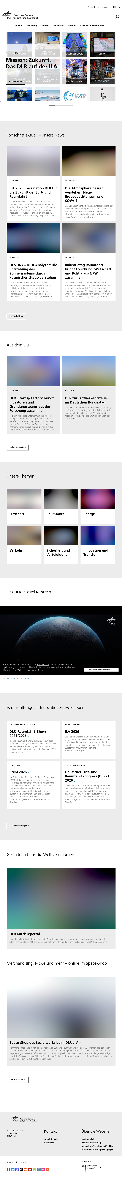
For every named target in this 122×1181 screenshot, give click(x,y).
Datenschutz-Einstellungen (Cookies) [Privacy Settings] (97, 1146)
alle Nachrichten (16, 316)
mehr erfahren (15, 81)
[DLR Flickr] (43, 1170)
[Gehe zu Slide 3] (64, 105)
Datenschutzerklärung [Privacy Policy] (91, 1142)
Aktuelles (59, 25)
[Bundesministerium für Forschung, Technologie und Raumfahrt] (93, 1174)
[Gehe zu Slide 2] (58, 105)
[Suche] (117, 17)
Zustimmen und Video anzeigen (101, 670)
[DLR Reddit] (25, 1170)
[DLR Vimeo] (34, 1170)
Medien (72, 25)
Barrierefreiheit (102, 7)
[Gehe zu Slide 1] (52, 105)
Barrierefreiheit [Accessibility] (88, 1139)
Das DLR (17, 25)
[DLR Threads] (21, 1170)
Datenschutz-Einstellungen (63, 667)
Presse (90, 7)
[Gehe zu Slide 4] (70, 105)
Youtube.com (43, 664)
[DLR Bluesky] (12, 1170)
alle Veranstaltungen (18, 825)
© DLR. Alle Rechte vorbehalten (18, 679)
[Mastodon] (17, 1170)
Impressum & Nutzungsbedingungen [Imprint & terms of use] (97, 1149)
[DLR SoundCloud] (47, 1170)
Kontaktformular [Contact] (51, 1139)
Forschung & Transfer (37, 25)
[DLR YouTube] (30, 1170)
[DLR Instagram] (39, 1170)
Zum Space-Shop (17, 1079)
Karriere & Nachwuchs (92, 25)
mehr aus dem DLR (18, 447)
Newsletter (49, 1142)
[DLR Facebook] (8, 1170)
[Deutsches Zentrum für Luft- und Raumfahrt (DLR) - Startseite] (21, 16)
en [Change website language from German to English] (118, 7)
